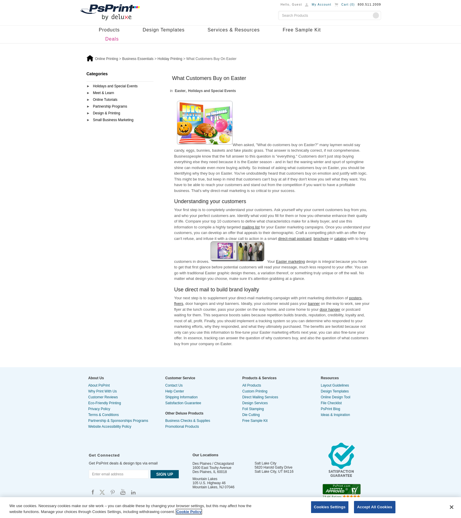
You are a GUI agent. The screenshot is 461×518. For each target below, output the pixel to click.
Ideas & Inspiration (335, 415)
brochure (321, 238)
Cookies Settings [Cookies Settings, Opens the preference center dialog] (330, 507)
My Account (321, 4)
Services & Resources (234, 29)
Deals (112, 38)
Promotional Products (182, 427)
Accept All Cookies (374, 507)
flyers (178, 303)
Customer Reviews (103, 397)
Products (109, 29)
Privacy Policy (99, 409)
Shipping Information (181, 397)
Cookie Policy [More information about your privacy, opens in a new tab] (188, 511)
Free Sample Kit (302, 29)
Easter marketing (290, 261)
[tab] (119, 86)
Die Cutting (251, 415)
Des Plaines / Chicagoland (213, 464)
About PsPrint (99, 385)
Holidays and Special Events (115, 86)
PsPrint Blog (330, 409)
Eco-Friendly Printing (104, 403)
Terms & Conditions (103, 415)
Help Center (174, 391)
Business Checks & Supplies (187, 421)
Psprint (93, 492)
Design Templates (164, 29)
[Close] (451, 507)
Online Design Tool (335, 397)
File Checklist (331, 403)
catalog (340, 238)
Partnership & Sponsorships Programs (118, 421)
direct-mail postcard (294, 238)
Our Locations (205, 455)
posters (355, 298)
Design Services (255, 403)
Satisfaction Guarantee (183, 403)
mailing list (251, 227)
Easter (180, 91)
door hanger (330, 309)
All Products (251, 385)
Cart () (348, 4)
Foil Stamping (253, 409)
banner (314, 303)
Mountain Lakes (205, 479)
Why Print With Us (102, 391)
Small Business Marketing (113, 120)
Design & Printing (106, 113)
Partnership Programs (110, 106)
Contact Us (174, 385)
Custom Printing (254, 391)
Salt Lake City (265, 463)
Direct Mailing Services (260, 397)
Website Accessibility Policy (109, 427)
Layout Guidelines (335, 385)
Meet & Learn (103, 93)
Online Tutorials (105, 100)
